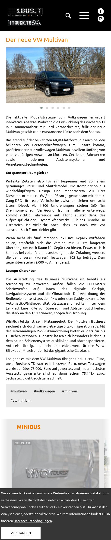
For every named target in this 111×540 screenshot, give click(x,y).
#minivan (69, 391)
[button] (41, 108)
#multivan (18, 391)
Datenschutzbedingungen (33, 521)
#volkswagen (44, 391)
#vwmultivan (21, 400)
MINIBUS (29, 426)
